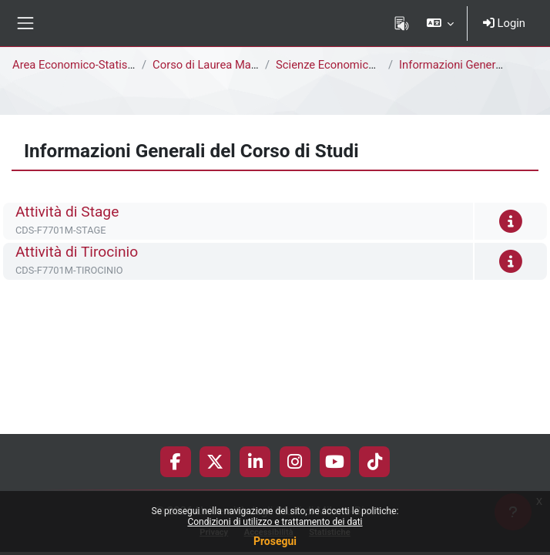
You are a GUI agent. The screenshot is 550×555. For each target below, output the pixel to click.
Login (504, 23)
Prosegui (275, 541)
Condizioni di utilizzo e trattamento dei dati (274, 521)
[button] (439, 23)
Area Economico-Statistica (79, 65)
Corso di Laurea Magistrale (220, 65)
